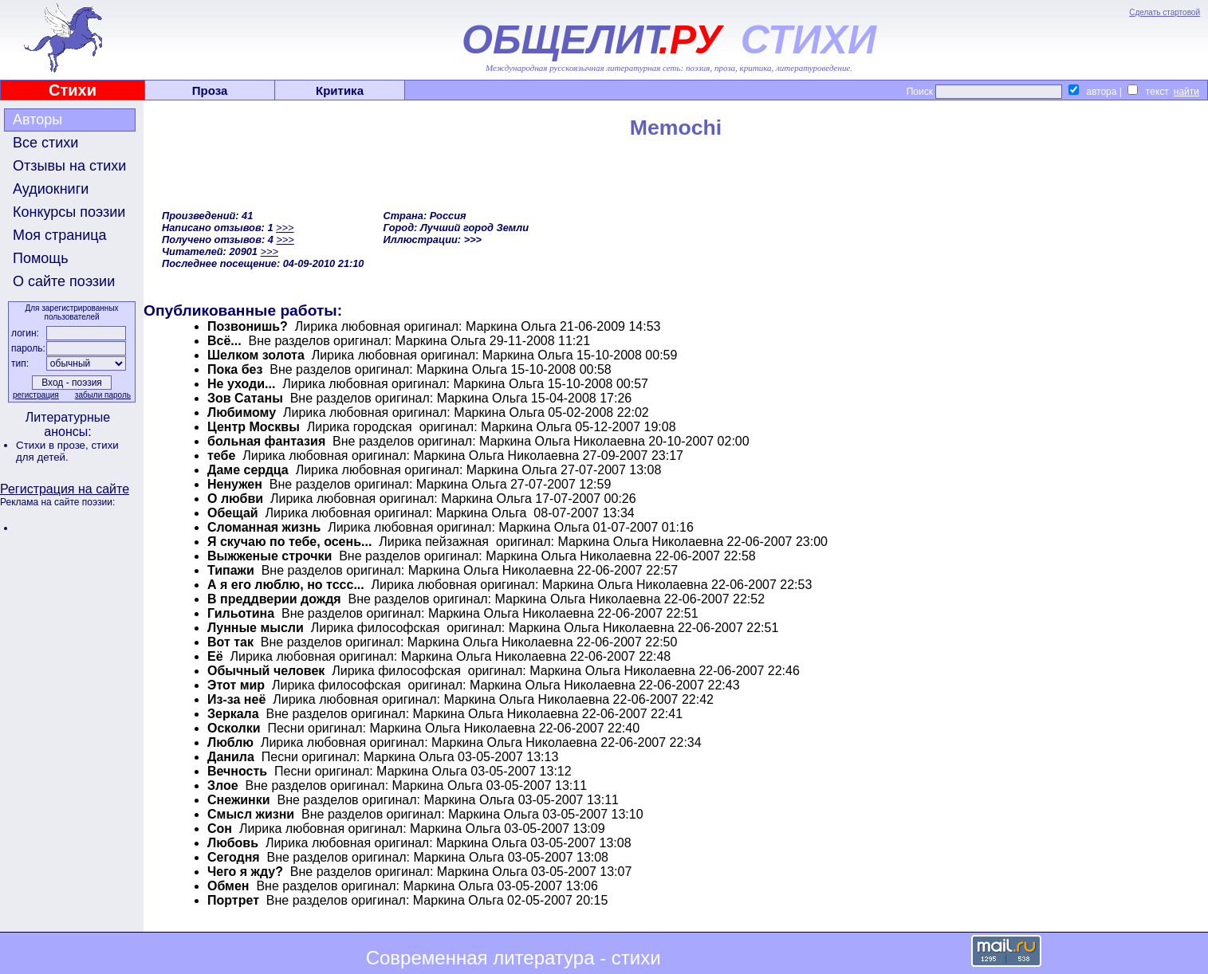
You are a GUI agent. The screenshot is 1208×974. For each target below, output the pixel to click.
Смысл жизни (250, 814)
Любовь (232, 843)
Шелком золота (256, 355)
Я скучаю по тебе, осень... (289, 541)
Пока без (234, 369)
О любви (235, 498)
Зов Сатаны (245, 398)
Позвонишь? (247, 326)
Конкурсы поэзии (69, 212)
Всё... (224, 341)
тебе (221, 455)
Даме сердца (248, 470)
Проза (210, 90)
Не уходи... (241, 384)
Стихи (72, 90)
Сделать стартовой (1164, 12)
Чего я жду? (245, 871)
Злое (222, 785)
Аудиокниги (51, 189)
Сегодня (233, 857)
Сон (219, 828)
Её (215, 656)
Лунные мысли (255, 627)
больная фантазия (266, 441)
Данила (230, 757)
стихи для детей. (67, 451)
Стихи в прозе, (53, 445)
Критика (340, 90)
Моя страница (60, 235)
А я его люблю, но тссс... (285, 584)
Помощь (41, 258)
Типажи (230, 570)
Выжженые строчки (269, 556)
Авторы (37, 120)
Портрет (233, 900)
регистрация (36, 395)
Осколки (234, 728)
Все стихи (45, 143)
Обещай (232, 513)
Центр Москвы (253, 427)
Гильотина (240, 613)
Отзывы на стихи (69, 166)
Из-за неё (236, 699)
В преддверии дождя (274, 599)
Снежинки (238, 800)
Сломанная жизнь (264, 527)
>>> (284, 228)
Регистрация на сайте (64, 489)
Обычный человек (266, 670)
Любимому (241, 412)
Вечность (237, 771)
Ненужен (234, 484)
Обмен (228, 886)
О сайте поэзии (64, 281)
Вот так (230, 642)
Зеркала (233, 714)
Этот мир (236, 685)
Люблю (230, 742)
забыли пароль (103, 395)
